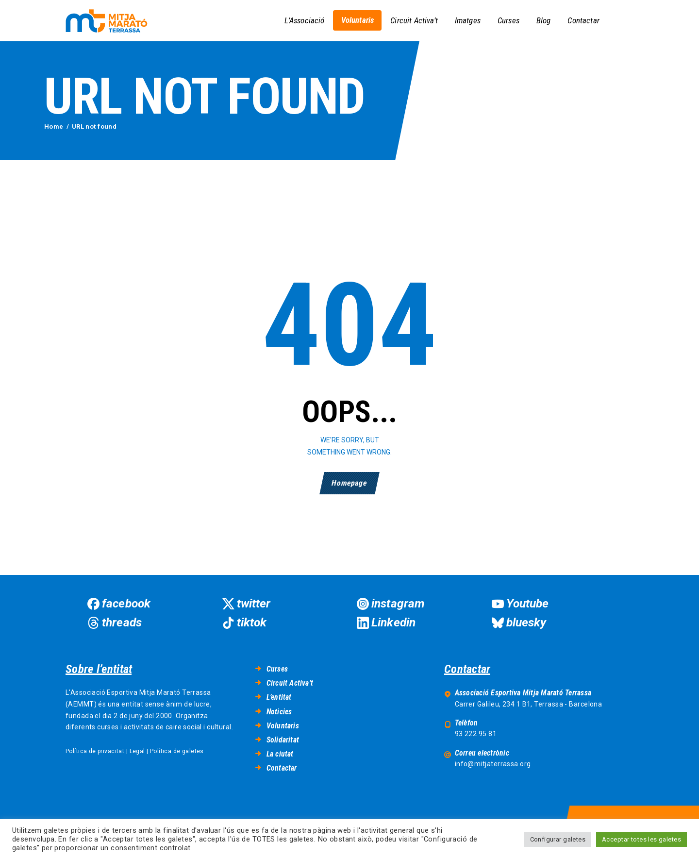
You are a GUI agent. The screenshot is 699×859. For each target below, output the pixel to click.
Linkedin (393, 622)
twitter (254, 603)
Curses (277, 669)
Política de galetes (177, 751)
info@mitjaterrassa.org (493, 764)
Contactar (281, 768)
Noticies (279, 711)
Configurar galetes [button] (558, 839)
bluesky (526, 622)
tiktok (252, 622)
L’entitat (279, 697)
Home (54, 126)
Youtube (527, 603)
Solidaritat (282, 739)
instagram (398, 603)
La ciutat (280, 753)
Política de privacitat (95, 751)
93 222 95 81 (476, 734)
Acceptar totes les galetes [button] (641, 839)
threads (122, 622)
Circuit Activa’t (289, 683)
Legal (137, 751)
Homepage (349, 483)
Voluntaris (282, 725)
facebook (126, 603)
